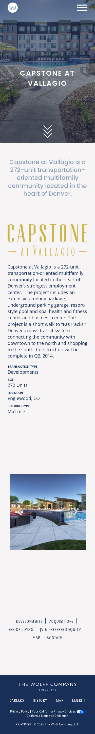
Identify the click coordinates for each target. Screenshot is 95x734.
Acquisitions (61, 621)
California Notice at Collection (47, 715)
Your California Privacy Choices (54, 711)
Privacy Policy (19, 711)
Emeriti (79, 700)
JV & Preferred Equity (60, 629)
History (40, 700)
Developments (29, 621)
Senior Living (21, 629)
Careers (17, 700)
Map (36, 637)
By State (54, 637)
